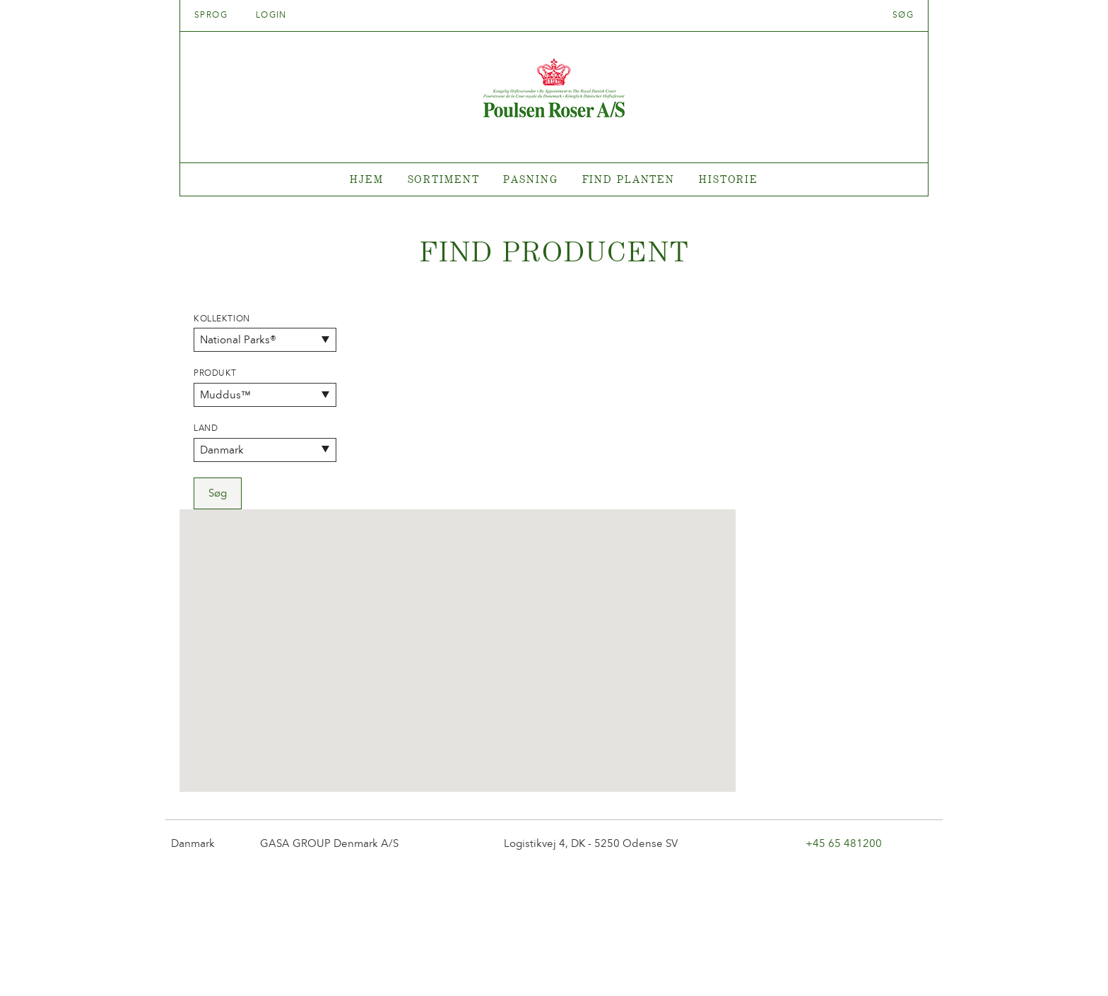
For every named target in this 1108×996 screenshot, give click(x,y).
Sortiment (444, 179)
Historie (728, 179)
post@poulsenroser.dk (715, 963)
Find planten (629, 179)
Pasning (530, 179)
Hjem (367, 179)
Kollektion (222, 319)
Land (206, 428)
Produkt (215, 373)
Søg (903, 15)
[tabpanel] (554, 179)
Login (271, 15)
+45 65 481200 (844, 646)
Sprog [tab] (215, 15)
